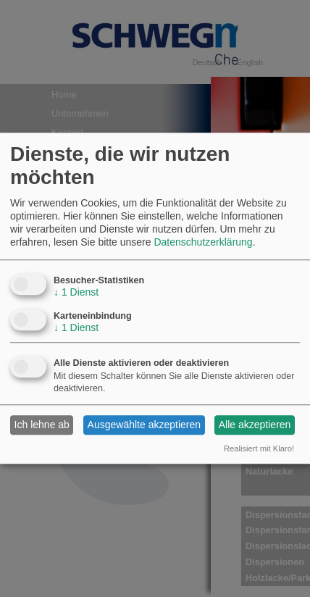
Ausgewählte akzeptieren (144, 425)
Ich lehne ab (42, 425)
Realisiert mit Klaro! (259, 448)
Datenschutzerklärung (203, 243)
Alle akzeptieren (255, 425)
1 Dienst (76, 292)
